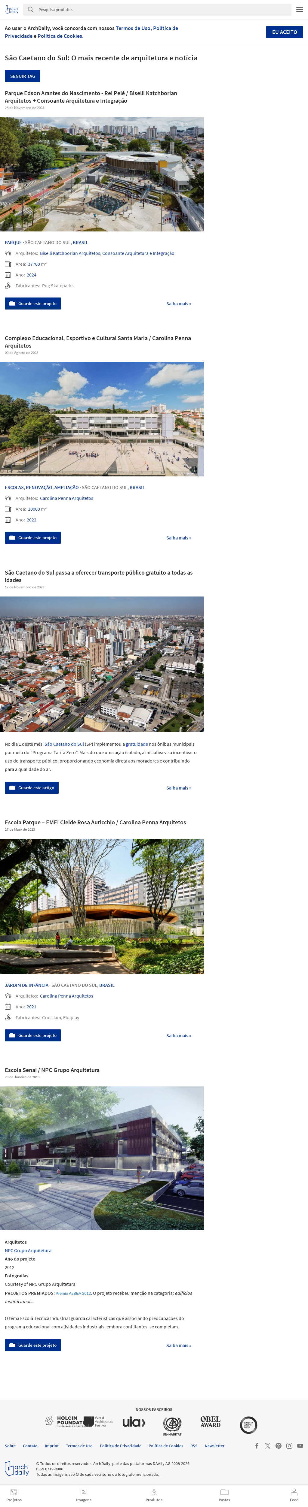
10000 (34, 509)
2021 (31, 1007)
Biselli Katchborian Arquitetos (70, 253)
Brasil (80, 242)
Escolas (14, 487)
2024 (31, 275)
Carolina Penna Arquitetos (66, 498)
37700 (34, 264)
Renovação (39, 487)
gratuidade (137, 744)
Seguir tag (22, 76)
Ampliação (66, 487)
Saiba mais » (178, 303)
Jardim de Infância (26, 985)
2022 (31, 520)
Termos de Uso (133, 28)
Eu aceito (284, 32)
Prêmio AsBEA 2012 (73, 1293)
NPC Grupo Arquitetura (28, 1250)
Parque (13, 242)
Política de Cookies (60, 35)
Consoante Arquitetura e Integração (138, 253)
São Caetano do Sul (64, 744)
